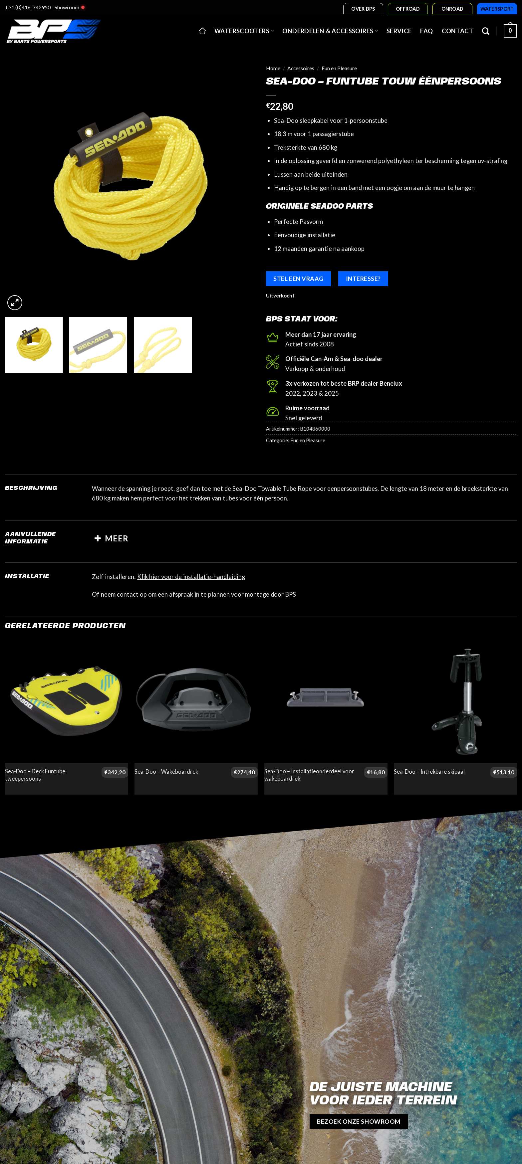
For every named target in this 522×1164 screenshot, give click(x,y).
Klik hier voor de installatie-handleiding (191, 576)
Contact (458, 31)
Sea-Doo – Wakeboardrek (166, 771)
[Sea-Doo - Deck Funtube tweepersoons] (66, 701)
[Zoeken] (485, 31)
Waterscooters (244, 31)
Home (273, 68)
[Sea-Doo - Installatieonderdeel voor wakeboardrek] (326, 701)
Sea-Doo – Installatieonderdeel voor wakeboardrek (309, 775)
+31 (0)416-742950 (28, 7)
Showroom (67, 7)
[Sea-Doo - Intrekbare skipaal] (455, 701)
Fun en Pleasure (339, 68)
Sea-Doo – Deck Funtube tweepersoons (35, 775)
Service (399, 31)
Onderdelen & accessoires (330, 31)
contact (127, 594)
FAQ (426, 31)
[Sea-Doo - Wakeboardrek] (196, 701)
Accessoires (300, 68)
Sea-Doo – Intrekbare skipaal (429, 771)
